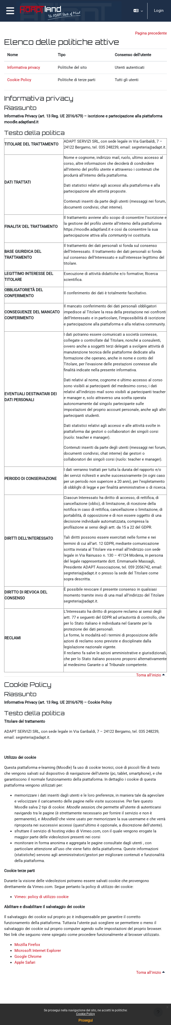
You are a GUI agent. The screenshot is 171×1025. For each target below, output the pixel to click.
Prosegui (85, 1020)
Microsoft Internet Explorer (37, 950)
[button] (138, 11)
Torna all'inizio (150, 675)
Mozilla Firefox (27, 944)
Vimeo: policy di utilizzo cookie (41, 896)
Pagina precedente (151, 33)
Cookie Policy (85, 1014)
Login (159, 10)
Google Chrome (28, 956)
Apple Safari (24, 962)
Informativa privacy (23, 67)
